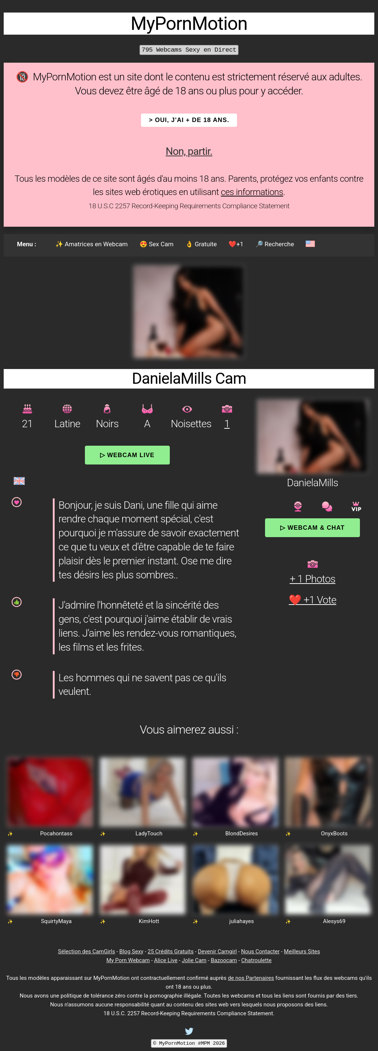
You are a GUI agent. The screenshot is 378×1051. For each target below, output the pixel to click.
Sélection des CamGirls (86, 951)
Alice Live (165, 960)
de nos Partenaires (251, 978)
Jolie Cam (194, 960)
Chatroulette (256, 960)
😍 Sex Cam (156, 244)
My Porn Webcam (128, 960)
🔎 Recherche (274, 244)
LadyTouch (148, 833)
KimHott (149, 921)
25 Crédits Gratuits (170, 951)
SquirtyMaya (56, 921)
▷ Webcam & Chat (312, 527)
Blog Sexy (131, 951)
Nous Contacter (260, 951)
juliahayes (241, 921)
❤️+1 (235, 244)
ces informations (252, 192)
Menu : (26, 244)
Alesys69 (334, 921)
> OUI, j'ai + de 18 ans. (189, 119)
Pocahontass (56, 833)
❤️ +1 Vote (312, 600)
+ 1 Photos (313, 579)
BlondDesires (241, 833)
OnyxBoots (334, 833)
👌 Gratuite (201, 244)
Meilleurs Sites (302, 951)
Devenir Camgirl (217, 951)
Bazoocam (224, 960)
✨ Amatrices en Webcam (91, 244)
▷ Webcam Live (127, 455)
